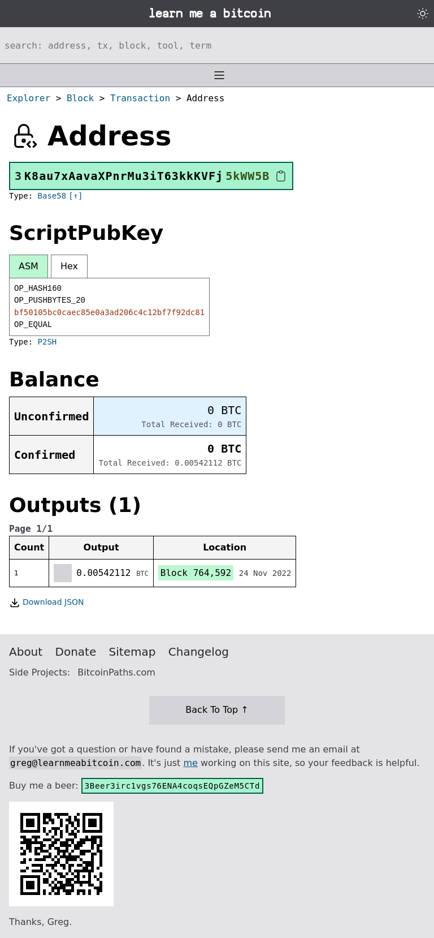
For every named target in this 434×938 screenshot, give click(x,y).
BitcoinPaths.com (116, 672)
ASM (28, 266)
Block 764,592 (195, 572)
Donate (76, 652)
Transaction (140, 98)
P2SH (47, 341)
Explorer (28, 98)
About (25, 652)
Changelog (198, 652)
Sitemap (132, 652)
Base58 (52, 195)
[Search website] (217, 45)
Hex (69, 266)
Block (80, 98)
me (190, 763)
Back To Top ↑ (216, 709)
